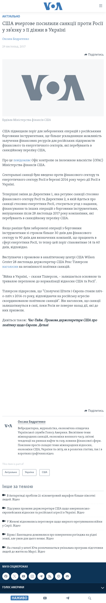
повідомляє (22, 160)
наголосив (10, 267)
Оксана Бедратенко (15, 39)
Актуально (11, 16)
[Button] (94, 55)
